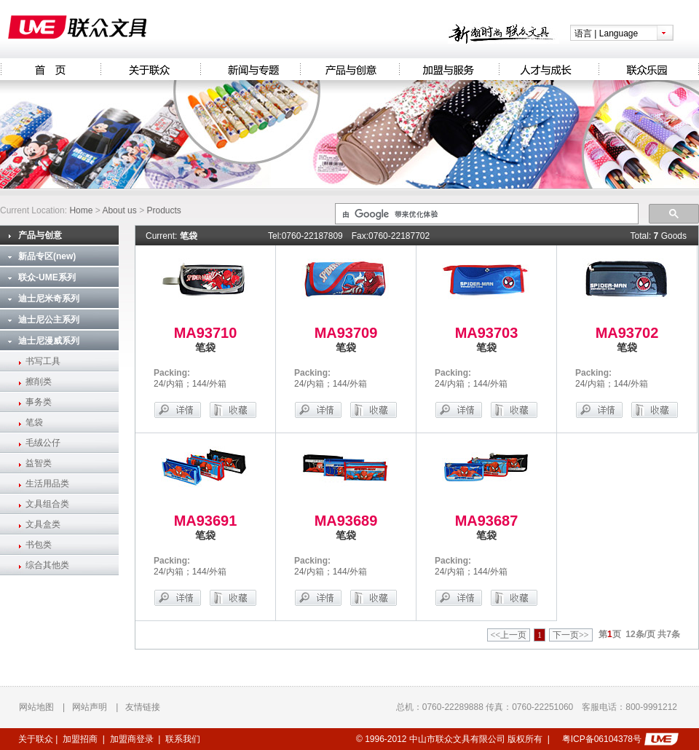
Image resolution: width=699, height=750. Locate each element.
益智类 (38, 463)
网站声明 (89, 707)
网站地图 (36, 707)
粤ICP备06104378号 (601, 739)
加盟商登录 (132, 739)
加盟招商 (80, 739)
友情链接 (142, 707)
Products (163, 210)
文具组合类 (47, 504)
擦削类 (38, 381)
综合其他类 (47, 565)
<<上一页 (509, 635)
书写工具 (42, 361)
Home (80, 210)
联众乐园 (649, 69)
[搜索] (485, 214)
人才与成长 (549, 69)
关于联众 (150, 69)
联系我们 (182, 739)
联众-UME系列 (47, 277)
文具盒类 (42, 524)
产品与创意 (349, 69)
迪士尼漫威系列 (48, 341)
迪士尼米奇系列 (48, 298)
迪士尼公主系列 (48, 320)
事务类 (38, 402)
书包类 (38, 545)
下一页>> (571, 635)
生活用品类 (47, 483)
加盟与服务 (449, 69)
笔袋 (34, 422)
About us (119, 210)
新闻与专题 (250, 69)
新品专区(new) (47, 256)
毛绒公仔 (42, 443)
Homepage (50, 69)
